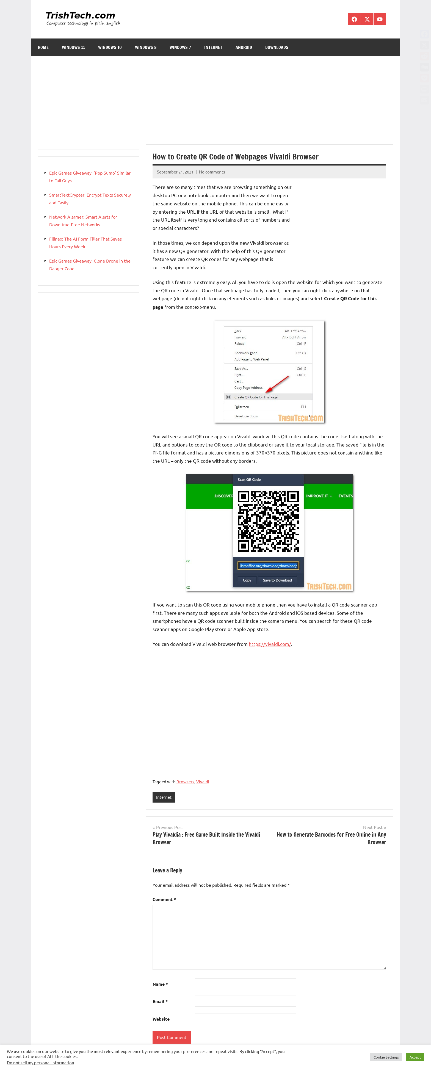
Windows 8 (145, 47)
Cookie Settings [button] (386, 1057)
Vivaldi (202, 781)
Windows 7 (180, 47)
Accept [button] (415, 1057)
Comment (164, 899)
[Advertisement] (269, 103)
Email (160, 1001)
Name (160, 984)
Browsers (185, 781)
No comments (212, 171)
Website (161, 1019)
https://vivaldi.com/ (270, 644)
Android (244, 47)
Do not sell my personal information (40, 1062)
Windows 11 (73, 47)
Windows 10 (110, 47)
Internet (213, 47)
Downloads (276, 47)
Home (43, 47)
